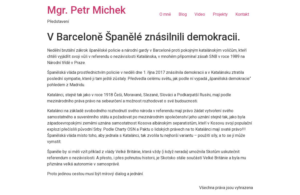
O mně (165, 14)
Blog (183, 14)
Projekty (220, 14)
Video (200, 14)
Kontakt (242, 14)
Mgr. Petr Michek (86, 10)
